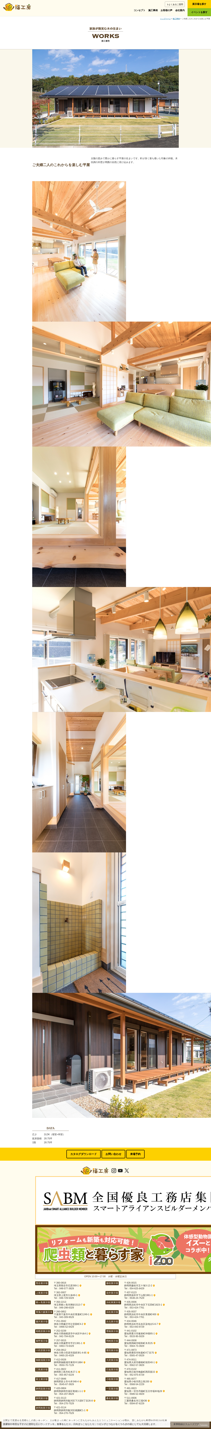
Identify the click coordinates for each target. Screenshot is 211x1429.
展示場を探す (199, 4)
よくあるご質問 (176, 4)
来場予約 (135, 1154)
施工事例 (153, 10)
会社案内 (180, 10)
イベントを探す (199, 12)
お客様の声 (166, 10)
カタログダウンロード (83, 1154)
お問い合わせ (113, 1154)
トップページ (165, 19)
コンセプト (139, 10)
